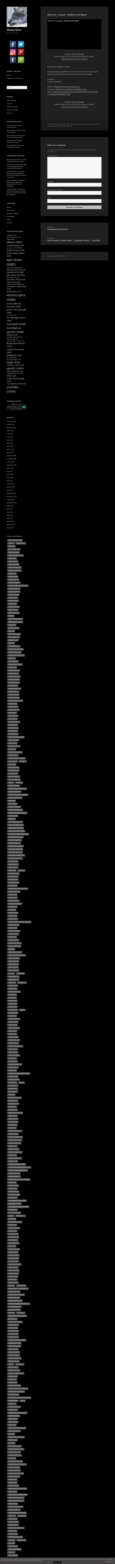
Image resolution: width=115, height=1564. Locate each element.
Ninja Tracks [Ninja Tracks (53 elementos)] (11, 315)
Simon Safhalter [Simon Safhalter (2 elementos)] (13, 1394)
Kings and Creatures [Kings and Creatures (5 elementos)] (15, 1064)
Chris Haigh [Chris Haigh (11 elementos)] (13, 661)
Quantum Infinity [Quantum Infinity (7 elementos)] (14, 1297)
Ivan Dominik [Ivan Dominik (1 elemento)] (12, 1006)
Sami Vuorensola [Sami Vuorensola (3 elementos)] (14, 1355)
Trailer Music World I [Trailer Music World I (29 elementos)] (16, 1498)
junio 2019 (10, 512)
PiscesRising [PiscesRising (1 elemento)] (12, 1279)
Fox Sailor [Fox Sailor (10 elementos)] (13, 897)
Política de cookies (12, 107)
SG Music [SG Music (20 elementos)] (13, 1376)
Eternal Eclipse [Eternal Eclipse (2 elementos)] (13, 876)
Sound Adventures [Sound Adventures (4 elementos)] (14, 1407)
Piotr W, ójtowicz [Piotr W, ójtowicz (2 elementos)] (13, 1270)
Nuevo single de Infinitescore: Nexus (16, 160)
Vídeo (50, 124)
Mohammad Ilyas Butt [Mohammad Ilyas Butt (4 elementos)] (15, 1152)
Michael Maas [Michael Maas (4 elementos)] (13, 1134)
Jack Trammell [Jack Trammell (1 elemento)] (13, 1013)
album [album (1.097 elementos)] (14, 242)
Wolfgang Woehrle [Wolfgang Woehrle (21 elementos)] (15, 1537)
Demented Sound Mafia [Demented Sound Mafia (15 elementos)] (16, 758)
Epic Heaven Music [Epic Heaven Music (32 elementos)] (16, 825)
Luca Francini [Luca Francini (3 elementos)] (13, 1085)
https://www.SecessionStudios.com (67, 87)
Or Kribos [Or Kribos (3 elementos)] (12, 1219)
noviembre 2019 (11, 496)
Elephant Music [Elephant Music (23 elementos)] (14, 792)
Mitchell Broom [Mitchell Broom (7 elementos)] (13, 1149)
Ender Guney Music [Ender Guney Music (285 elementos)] (17, 813)
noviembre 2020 (11, 459)
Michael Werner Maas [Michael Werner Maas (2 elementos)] (15, 1140)
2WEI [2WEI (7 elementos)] (11, 543)
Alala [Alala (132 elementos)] (11, 239)
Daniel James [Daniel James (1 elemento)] (13, 719)
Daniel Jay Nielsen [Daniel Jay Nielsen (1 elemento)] (14, 722)
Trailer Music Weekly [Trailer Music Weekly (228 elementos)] (17, 1495)
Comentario (52, 156)
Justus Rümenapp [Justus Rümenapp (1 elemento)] (14, 1055)
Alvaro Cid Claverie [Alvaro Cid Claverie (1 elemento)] (14, 582)
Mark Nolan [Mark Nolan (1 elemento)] (12, 1106)
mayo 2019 (10, 515)
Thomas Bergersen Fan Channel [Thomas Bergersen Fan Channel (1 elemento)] (17, 1464)
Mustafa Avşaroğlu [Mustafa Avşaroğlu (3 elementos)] (14, 1176)
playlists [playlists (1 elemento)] (11, 1285)
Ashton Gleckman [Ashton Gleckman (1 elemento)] (14, 613)
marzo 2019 (10, 521)
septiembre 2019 (11, 503)
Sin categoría (11, 216)
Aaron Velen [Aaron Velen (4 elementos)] (21, 543)
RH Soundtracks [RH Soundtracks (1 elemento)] (13, 1325)
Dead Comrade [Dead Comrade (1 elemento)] (13, 755)
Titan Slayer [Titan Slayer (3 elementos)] (12, 1479)
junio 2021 (10, 437)
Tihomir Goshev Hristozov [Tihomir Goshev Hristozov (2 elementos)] (16, 1473)
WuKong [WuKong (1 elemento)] (11, 1540)
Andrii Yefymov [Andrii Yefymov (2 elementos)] (13, 600)
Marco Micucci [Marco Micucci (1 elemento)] (13, 1100)
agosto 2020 (10, 468)
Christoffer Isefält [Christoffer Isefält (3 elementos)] (14, 679)
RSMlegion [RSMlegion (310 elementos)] (14, 355)
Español (9, 75)
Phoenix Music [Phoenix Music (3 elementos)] (13, 1261)
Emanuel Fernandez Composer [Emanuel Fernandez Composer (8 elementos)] (18, 794)
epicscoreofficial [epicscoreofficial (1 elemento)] (13, 864)
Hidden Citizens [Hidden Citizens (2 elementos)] (13, 970)
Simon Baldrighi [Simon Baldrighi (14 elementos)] (14, 1385)
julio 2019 (10, 509)
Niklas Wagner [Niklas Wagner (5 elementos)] (13, 1191)
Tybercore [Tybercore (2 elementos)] (12, 1515)
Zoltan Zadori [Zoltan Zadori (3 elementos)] (13, 1555)
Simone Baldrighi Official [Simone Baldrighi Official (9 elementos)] (16, 1391)
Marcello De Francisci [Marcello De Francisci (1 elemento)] (14, 1097)
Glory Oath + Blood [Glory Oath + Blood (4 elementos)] (14, 946)
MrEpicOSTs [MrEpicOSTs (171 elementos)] (14, 291)
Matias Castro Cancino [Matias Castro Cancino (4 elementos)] (15, 1113)
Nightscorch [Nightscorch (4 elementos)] (12, 1188)
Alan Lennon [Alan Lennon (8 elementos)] (13, 561)
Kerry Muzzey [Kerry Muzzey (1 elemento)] (13, 1061)
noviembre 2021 (11, 421)
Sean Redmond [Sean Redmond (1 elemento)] (13, 1367)
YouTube (9, 223)
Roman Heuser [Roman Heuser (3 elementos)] (13, 1337)
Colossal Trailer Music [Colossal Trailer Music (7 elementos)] (15, 700)
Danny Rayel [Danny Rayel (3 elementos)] (13, 731)
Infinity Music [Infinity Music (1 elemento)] (12, 988)
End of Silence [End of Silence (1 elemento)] (13, 816)
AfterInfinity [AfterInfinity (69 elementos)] (12, 235)
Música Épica (14, 29)
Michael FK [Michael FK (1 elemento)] (12, 1128)
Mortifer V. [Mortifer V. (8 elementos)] (12, 1155)
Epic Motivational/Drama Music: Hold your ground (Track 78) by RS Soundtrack (16, 193)
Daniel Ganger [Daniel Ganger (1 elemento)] (13, 716)
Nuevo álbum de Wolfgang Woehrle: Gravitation (14, 141)
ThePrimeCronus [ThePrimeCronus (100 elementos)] (15, 373)
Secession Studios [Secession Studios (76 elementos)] (14, 360)
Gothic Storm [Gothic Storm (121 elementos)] (14, 282)
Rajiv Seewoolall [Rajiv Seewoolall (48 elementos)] (12, 339)
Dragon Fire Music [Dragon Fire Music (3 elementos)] (14, 779)
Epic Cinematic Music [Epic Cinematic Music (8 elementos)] (15, 822)
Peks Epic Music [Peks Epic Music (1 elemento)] (13, 1237)
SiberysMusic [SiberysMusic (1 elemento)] (12, 1382)
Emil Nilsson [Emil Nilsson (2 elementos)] (12, 803)
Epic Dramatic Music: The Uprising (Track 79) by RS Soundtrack (14, 184)
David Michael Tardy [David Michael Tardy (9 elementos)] (15, 752)
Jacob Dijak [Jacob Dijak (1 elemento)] (12, 1016)
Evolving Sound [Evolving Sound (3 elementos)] (13, 882)
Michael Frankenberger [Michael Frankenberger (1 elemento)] (15, 1131)
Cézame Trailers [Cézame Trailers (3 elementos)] (13, 710)
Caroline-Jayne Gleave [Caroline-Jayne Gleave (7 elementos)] (15, 649)
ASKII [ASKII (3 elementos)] (11, 616)
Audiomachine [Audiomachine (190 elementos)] (15, 245)
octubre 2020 (11, 462)
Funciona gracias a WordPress (56, 256)
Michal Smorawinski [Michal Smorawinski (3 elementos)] (14, 1143)
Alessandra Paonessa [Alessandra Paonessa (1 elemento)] (14, 567)
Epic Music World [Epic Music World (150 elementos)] (16, 279)
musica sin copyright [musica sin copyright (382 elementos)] (18, 1170)
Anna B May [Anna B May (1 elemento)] (12, 603)
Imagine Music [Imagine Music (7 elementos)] (13, 979)
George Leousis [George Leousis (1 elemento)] (13, 934)
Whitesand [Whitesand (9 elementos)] (12, 1531)
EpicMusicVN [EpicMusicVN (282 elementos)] (15, 272)
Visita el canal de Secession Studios (74, 59)
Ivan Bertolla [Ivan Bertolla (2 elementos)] (12, 1003)
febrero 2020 (10, 487)
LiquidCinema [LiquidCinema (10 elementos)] (14, 1079)
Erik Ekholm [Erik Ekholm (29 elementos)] (13, 873)
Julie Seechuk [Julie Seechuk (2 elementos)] (13, 1052)
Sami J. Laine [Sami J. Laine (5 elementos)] (13, 1349)
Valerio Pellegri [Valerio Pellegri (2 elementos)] (13, 1525)
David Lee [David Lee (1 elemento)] (12, 749)
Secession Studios (61, 126)
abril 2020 (10, 481)
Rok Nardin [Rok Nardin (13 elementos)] (13, 1334)
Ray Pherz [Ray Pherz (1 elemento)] (21, 1312)
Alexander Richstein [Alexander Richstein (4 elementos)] (15, 570)
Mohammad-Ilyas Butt (13, 160)
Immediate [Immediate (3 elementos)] (22, 982)
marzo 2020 (10, 484)
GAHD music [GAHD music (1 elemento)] (12, 928)
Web (48, 198)
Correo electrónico (55, 190)
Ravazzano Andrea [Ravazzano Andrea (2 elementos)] (14, 1309)
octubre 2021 (11, 424)
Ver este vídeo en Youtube (74, 54)
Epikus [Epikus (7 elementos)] (21, 870)
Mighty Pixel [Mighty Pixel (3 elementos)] (12, 1146)
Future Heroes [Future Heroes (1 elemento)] (13, 919)
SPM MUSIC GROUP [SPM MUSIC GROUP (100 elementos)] (15, 365)
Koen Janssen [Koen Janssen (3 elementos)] (13, 1067)
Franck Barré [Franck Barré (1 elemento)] (12, 906)
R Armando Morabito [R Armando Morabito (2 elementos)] (14, 1306)
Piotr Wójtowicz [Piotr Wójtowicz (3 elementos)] (13, 1273)
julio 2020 (10, 471)
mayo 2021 (10, 440)
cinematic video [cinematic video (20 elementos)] (14, 688)
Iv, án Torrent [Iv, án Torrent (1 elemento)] (12, 1000)
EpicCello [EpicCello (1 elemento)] (12, 819)
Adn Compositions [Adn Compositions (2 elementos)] (14, 549)
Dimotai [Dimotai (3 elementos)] (23, 761)
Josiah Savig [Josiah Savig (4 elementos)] (13, 1049)
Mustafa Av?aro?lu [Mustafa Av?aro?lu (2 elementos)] (14, 1173)
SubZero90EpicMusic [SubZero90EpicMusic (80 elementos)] (15, 371)
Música (9, 207)
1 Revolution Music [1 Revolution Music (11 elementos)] (15, 540)
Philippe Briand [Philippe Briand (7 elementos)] (13, 1255)
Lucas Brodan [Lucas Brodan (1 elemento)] (13, 1088)
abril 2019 (10, 518)
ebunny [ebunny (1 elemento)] (19, 782)
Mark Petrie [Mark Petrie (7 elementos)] (12, 1110)
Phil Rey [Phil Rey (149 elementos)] (12, 335)
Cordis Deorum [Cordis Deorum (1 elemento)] (13, 706)
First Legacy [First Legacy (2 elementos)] (12, 894)
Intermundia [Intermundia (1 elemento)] (12, 994)
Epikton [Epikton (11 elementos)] (12, 870)
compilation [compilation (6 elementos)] (12, 704)
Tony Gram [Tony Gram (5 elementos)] (12, 1491)
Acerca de (9, 104)
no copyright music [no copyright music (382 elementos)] (17, 1201)
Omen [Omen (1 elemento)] (11, 1216)
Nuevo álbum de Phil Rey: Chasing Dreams (14, 126)
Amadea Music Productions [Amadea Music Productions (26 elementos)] (18, 585)
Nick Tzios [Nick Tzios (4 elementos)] (12, 1182)
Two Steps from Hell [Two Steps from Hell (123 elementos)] (16, 384)
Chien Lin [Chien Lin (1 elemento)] (12, 658)
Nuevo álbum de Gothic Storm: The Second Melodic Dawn (16, 136)
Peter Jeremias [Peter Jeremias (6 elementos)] (13, 1243)
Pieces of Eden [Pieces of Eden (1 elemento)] (13, 1267)
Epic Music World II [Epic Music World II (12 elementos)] (15, 858)
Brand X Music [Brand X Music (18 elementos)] (14, 634)
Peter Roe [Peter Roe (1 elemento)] (12, 1246)
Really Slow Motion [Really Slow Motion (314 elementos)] (17, 1316)
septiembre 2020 (11, 465)
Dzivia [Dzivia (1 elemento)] (11, 782)
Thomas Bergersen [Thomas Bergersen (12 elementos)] (15, 1461)
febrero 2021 (10, 449)
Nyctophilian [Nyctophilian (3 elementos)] (12, 1209)
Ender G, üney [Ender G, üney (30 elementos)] (14, 807)
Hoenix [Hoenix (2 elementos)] (11, 973)
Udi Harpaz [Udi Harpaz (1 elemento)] (22, 1515)
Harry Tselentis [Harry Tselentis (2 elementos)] (13, 967)
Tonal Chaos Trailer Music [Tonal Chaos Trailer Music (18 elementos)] (17, 1488)
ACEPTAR (57, 1562)
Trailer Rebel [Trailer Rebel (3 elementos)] (13, 1503)
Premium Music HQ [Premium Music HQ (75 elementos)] (14, 337)
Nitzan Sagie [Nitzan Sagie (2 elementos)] (12, 1197)
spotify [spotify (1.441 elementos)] (15, 368)
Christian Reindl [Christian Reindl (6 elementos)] (14, 670)
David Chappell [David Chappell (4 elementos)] (13, 740)
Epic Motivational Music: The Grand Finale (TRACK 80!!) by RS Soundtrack (16, 175)
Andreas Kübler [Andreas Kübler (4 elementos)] (13, 594)
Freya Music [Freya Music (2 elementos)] (12, 916)
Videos (9, 220)
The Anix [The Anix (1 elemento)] (11, 1443)
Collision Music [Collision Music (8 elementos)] (13, 697)
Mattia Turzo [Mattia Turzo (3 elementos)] (12, 1116)
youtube (69, 126)
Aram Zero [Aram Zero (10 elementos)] (13, 610)
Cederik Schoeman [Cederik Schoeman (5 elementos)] (14, 652)
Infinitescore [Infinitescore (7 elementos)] (13, 985)
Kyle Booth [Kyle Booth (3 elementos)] (12, 1070)
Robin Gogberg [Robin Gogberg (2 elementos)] (13, 1331)
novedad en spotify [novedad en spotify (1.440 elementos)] (18, 1207)
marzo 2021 (10, 446)
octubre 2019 (11, 499)
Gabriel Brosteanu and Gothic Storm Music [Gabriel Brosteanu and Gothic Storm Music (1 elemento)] (19, 922)
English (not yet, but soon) (14, 78)
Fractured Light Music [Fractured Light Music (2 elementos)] (15, 903)
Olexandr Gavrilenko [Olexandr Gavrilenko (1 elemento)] (14, 1212)
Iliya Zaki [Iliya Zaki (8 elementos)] (20, 973)
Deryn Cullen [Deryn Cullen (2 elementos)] (13, 761)
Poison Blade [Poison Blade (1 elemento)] (21, 1285)
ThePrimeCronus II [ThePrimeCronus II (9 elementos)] (15, 1455)
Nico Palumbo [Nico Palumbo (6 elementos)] (13, 1185)
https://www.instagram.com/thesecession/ (71, 89)
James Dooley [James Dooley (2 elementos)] (13, 1022)
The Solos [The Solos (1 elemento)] (12, 1458)
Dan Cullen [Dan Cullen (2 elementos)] (12, 712)
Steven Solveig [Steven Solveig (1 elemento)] (13, 1422)
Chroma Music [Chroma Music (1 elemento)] (13, 685)
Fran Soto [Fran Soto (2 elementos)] (12, 909)
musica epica (51, 126)
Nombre (50, 182)
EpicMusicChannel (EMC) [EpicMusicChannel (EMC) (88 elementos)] (16, 270)
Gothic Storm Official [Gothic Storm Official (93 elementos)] (15, 284)
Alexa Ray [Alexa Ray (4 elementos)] (12, 573)
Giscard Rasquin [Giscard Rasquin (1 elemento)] (13, 940)
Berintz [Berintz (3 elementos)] (11, 631)
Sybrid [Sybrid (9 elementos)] (11, 1434)
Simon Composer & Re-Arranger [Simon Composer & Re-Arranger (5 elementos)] (18, 1388)
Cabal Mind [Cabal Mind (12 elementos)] (13, 640)
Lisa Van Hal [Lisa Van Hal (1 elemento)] (12, 1082)
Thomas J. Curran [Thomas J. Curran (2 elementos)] (14, 1467)
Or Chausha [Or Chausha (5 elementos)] (21, 1216)
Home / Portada (11, 100)
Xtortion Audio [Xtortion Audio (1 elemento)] (13, 1546)
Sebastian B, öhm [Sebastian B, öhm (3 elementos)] (14, 1370)
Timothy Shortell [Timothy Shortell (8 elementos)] (14, 1476)
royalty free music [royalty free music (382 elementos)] (17, 1340)
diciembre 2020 (11, 456)
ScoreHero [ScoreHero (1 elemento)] (20, 1364)
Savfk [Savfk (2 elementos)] (11, 1364)
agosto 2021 (10, 431)
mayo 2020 (10, 478)
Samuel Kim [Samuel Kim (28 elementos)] (13, 1361)
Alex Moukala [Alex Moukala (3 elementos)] (13, 576)
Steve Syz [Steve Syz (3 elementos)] (12, 1425)
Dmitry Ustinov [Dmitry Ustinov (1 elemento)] (13, 773)
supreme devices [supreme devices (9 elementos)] (14, 1431)
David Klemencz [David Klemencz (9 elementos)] (14, 746)
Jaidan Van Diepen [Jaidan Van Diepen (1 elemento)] (14, 1019)
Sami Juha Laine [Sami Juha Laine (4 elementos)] (14, 1352)
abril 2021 (10, 443)
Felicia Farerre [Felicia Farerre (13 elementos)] (14, 891)
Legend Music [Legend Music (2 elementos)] (13, 1076)
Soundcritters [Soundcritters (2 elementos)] (13, 1409)
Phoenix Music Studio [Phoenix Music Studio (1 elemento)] (14, 1264)
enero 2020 (10, 490)
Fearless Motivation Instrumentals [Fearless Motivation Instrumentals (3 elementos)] (18, 888)
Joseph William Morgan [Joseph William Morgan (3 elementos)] (15, 1046)
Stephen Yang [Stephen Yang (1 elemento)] (13, 1419)
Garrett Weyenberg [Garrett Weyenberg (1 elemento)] (14, 931)
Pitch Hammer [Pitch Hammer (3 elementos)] (13, 1282)
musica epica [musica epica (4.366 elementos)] (17, 1164)
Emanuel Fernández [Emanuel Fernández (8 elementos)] (15, 798)
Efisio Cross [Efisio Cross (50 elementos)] (11, 248)
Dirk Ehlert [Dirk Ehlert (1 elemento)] (12, 764)
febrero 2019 (10, 525)
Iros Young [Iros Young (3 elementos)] (12, 997)
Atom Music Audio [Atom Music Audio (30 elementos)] (15, 619)
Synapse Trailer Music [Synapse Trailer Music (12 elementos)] (16, 1437)
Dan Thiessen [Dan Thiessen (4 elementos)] (13, 734)
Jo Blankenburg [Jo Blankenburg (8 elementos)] (14, 1040)
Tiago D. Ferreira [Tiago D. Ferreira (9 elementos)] (14, 1470)
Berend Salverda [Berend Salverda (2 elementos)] (13, 628)
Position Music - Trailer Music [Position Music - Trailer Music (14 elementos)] (18, 1288)
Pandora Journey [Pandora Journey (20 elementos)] (15, 1222)
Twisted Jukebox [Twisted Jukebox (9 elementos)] (14, 1510)
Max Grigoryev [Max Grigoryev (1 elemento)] (13, 1122)
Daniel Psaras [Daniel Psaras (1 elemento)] (13, 725)
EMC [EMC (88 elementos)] (19, 248)
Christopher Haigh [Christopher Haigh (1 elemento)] (14, 682)
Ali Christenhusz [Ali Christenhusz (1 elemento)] (13, 579)
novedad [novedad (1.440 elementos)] (16, 324)
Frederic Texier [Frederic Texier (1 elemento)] (13, 912)
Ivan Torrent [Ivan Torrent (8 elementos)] (13, 1010)
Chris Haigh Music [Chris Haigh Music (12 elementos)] (15, 664)
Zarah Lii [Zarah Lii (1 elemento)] (11, 1552)
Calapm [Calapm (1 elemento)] (11, 643)
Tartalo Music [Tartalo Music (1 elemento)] (12, 1440)
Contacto (9, 113)
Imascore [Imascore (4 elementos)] (12, 982)
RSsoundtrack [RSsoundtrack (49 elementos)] (12, 357)
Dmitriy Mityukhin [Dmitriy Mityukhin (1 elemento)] (13, 770)
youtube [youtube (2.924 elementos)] (14, 1549)
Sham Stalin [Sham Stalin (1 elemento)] (12, 1379)
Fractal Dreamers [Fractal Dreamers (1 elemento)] (13, 900)
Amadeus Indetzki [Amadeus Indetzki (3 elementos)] (14, 588)
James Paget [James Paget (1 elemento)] (12, 1025)
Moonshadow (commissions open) (17, 165)
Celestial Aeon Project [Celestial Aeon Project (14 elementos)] (16, 655)
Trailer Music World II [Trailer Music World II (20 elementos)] (16, 1501)
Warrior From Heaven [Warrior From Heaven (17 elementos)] (16, 1528)
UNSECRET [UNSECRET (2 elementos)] (12, 1519)
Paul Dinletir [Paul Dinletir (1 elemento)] (12, 1225)
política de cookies (12, 1560)
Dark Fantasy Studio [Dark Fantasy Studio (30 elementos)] (16, 737)
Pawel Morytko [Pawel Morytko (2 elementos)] (13, 1234)
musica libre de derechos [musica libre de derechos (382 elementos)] (19, 1167)
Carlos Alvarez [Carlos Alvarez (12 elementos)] (14, 646)
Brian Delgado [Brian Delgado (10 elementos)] (14, 637)
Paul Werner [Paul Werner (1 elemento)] (12, 1231)
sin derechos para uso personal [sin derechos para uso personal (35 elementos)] (19, 1397)
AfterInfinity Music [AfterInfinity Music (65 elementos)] (14, 237)
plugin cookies (110, 1561)
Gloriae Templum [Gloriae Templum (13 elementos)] (15, 943)
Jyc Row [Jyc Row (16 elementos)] (12, 1058)
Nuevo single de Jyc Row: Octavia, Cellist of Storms (15, 167)
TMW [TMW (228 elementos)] (11, 376)
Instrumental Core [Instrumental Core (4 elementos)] (14, 991)
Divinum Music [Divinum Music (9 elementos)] (13, 767)
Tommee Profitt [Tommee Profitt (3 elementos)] (13, 1485)
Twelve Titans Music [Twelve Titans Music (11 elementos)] (15, 1507)
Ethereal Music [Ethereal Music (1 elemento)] (13, 879)
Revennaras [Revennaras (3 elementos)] (12, 1319)
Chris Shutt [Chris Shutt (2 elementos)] (12, 667)
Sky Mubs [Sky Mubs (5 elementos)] (12, 1404)
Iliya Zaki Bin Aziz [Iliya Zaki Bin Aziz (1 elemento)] (13, 976)
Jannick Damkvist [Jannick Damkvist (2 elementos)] (14, 1028)
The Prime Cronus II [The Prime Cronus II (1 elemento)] (14, 1452)
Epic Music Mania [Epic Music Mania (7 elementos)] (14, 843)
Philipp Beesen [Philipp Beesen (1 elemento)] (13, 1252)
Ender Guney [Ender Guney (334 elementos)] (16, 250)
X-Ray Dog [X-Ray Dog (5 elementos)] (21, 1540)
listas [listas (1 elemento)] (22, 1082)
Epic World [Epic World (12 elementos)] (13, 867)
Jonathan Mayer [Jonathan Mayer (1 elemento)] (13, 1043)
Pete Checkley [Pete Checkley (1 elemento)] (13, 1240)
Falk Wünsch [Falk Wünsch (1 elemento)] (12, 885)
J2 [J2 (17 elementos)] (22, 1010)
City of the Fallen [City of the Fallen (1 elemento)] (13, 691)
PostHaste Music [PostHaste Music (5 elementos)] (14, 1291)
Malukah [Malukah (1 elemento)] (11, 1094)
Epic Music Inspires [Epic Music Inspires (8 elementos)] (15, 840)
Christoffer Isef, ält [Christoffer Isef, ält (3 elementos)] (14, 676)
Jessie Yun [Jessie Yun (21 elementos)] (13, 1037)
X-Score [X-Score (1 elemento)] (11, 1543)
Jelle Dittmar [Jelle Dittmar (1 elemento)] (12, 1031)
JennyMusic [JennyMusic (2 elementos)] (12, 1034)
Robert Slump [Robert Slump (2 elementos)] (13, 1328)
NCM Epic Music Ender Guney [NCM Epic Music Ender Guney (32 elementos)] (19, 1179)
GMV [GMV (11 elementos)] (11, 949)
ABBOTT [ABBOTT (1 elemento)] (11, 546)
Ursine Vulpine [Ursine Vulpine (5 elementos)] (13, 1522)
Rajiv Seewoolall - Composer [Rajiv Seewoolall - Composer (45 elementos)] (15, 341)
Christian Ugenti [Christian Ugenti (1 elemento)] (13, 673)
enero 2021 (10, 452)
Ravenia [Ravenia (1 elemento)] (11, 1312)
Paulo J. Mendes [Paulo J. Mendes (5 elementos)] (14, 1228)
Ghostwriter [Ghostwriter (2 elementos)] (12, 937)
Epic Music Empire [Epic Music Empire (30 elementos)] (15, 837)
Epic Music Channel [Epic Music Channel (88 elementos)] (14, 268)
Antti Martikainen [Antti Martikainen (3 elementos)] (14, 607)
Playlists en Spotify (12, 110)
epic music (96, 124)
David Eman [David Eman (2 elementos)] (12, 743)
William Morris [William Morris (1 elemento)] (13, 1534)
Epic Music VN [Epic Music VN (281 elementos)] (16, 275)
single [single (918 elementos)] (13, 362)
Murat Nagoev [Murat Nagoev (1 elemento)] (13, 1161)
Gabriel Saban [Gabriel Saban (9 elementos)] (13, 925)
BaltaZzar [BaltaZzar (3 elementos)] (12, 625)
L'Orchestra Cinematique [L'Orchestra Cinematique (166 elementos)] (19, 1073)
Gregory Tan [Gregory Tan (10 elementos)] (13, 961)
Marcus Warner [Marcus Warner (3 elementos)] (13, 1103)
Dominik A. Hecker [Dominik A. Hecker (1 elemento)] (14, 776)
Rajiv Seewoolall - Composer (15, 171)
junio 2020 (10, 474)
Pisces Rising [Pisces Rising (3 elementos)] (13, 1276)
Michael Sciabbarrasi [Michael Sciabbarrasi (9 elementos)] (15, 1137)
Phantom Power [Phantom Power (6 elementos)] (14, 1249)
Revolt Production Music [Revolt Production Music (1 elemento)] (15, 1322)
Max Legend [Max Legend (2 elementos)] (12, 1125)
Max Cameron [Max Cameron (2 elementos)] (13, 1119)
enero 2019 (10, 528)
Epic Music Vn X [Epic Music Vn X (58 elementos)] (13, 277)
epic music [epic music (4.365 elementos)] (16, 828)
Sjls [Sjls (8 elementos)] (22, 1401)
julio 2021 (10, 434)
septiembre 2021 (11, 427)
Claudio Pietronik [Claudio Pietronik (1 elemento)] (13, 694)
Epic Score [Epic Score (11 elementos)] (13, 861)
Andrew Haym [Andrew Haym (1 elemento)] (13, 597)
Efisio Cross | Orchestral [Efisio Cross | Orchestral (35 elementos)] (17, 789)
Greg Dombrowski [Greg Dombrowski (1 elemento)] (14, 958)
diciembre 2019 (11, 493)
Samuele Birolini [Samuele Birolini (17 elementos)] (14, 1358)
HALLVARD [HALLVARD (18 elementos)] (13, 964)
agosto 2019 (10, 506)
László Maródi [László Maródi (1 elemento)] (13, 1091)
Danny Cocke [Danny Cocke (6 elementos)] (13, 728)
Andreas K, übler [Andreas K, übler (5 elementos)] (14, 591)
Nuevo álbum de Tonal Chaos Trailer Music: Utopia (15, 146)
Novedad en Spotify (12, 213)
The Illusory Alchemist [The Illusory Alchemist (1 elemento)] (14, 1446)
